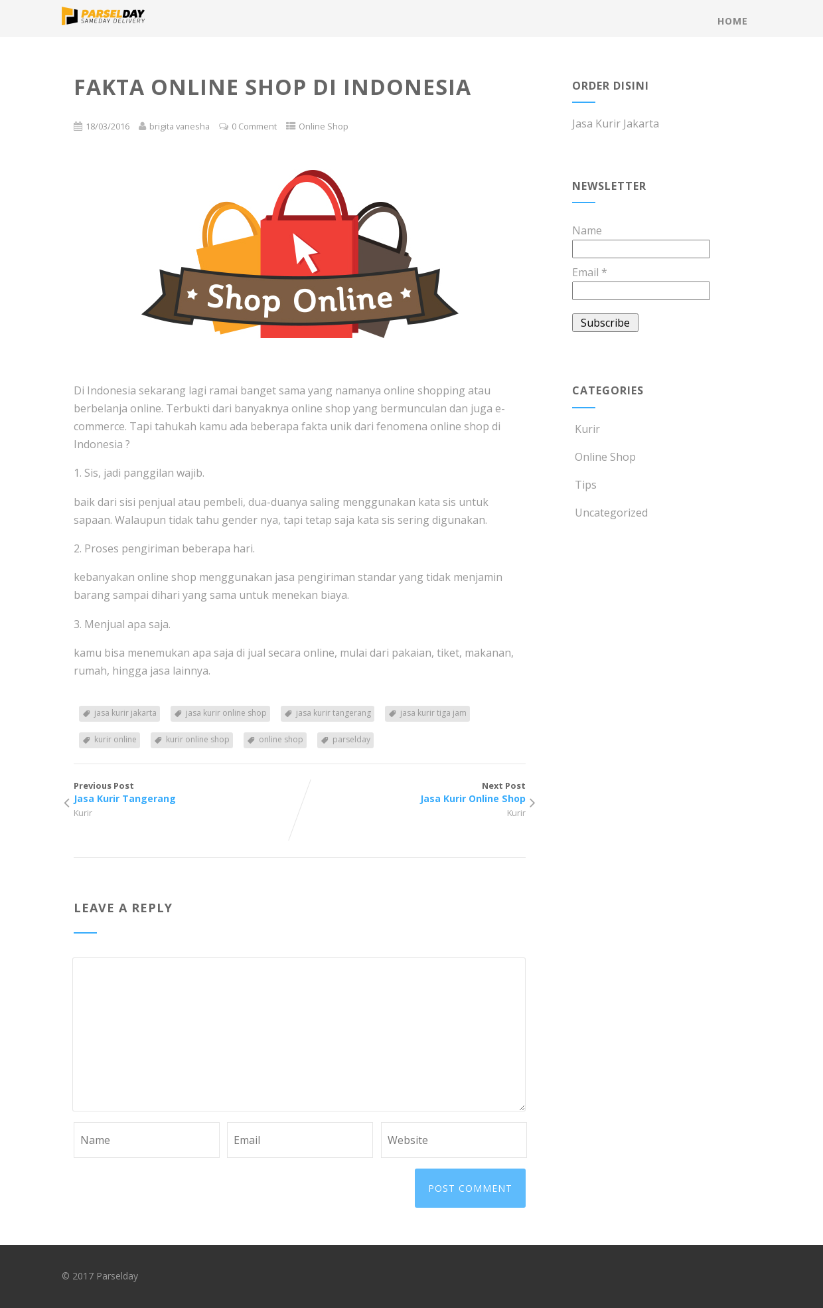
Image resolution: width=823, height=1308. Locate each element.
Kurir (83, 813)
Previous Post (186, 792)
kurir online (115, 739)
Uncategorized (610, 512)
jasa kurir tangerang (333, 712)
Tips (584, 484)
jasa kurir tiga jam (433, 712)
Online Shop (323, 126)
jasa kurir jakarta (125, 712)
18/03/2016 (107, 126)
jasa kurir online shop (226, 712)
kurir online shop (198, 739)
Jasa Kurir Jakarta (615, 123)
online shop (281, 739)
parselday (351, 739)
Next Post (412, 792)
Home (732, 21)
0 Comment (254, 126)
